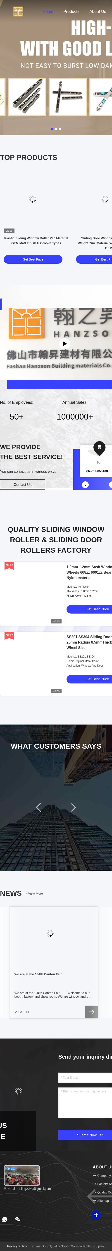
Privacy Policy (17, 1246)
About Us (97, 11)
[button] (85, 484)
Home (48, 11)
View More (33, 893)
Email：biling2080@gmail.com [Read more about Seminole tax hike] (27, 1189)
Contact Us (22, 485)
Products (71, 11)
